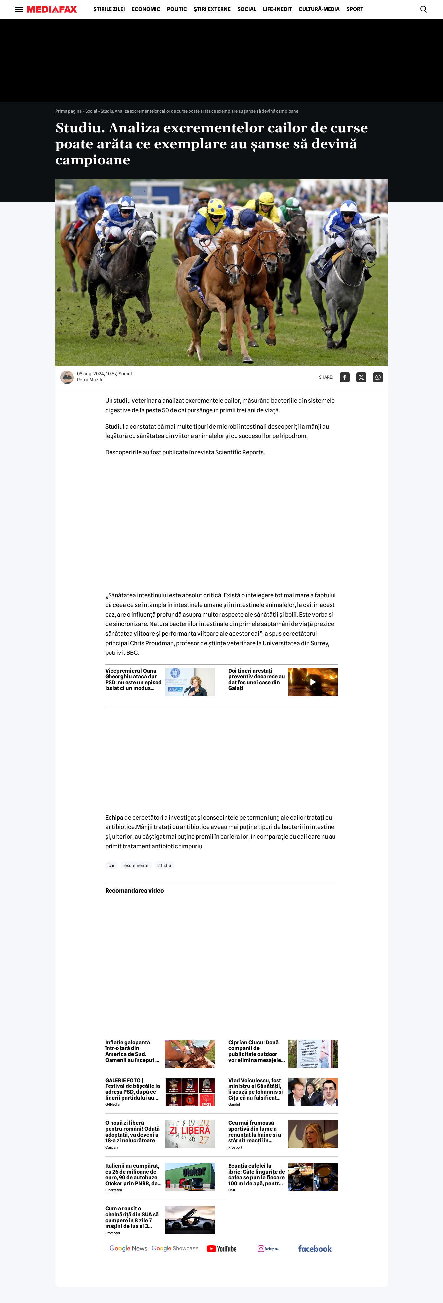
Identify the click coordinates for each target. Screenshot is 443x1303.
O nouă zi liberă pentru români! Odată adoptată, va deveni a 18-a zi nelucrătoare (132, 1131)
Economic (146, 9)
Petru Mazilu (90, 379)
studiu (164, 865)
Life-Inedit (277, 9)
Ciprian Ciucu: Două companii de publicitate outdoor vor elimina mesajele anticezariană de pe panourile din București (254, 1051)
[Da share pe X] (361, 377)
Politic (177, 9)
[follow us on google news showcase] (175, 1249)
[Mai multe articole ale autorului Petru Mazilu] (67, 377)
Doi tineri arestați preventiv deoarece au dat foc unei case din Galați (256, 679)
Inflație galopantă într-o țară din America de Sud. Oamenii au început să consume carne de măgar (133, 1051)
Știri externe (212, 9)
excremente (136, 865)
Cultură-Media (319, 9)
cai (111, 865)
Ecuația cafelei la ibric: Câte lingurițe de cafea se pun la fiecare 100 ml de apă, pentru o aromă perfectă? (256, 1174)
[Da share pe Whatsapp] (378, 377)
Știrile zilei (109, 9)
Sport (354, 9)
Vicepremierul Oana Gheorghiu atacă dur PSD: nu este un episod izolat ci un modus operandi (133, 679)
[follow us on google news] (128, 1249)
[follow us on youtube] (221, 1249)
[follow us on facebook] (315, 1249)
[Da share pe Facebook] (345, 377)
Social (246, 9)
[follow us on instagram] (268, 1249)
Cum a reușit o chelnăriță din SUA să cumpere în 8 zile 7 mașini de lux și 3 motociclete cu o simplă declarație (132, 1217)
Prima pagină (68, 111)
